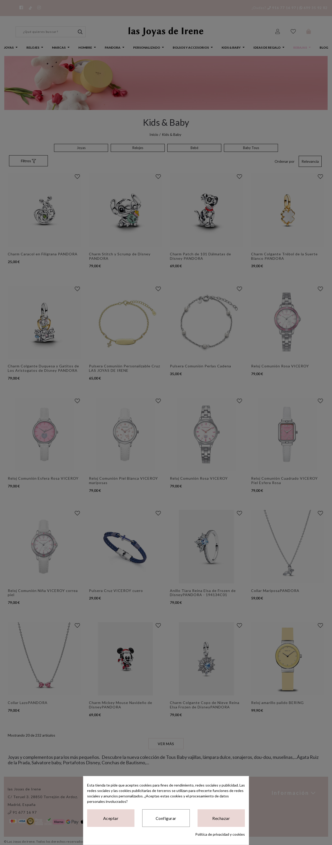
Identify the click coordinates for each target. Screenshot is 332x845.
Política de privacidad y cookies (220, 834)
